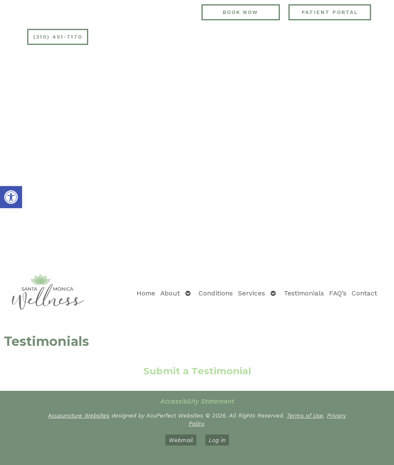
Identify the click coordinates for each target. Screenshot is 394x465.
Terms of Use (305, 415)
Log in (217, 440)
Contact (364, 293)
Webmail (181, 440)
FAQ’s (337, 293)
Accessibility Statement (197, 401)
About (170, 293)
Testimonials (304, 293)
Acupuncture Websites (78, 415)
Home (146, 293)
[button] (11, 197)
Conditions (215, 293)
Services (251, 293)
